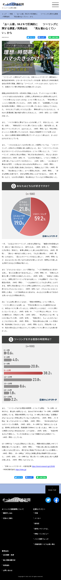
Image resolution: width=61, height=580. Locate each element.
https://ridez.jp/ (20, 469)
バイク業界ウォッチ (42, 539)
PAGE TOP (52, 489)
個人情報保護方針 (9, 560)
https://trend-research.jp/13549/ (43, 466)
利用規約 (6, 565)
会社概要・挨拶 (8, 555)
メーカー (38, 518)
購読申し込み (7, 513)
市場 (11, 14)
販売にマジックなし (42, 529)
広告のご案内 (7, 518)
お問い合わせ (7, 570)
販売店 (37, 523)
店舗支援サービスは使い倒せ (45, 544)
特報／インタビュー (42, 534)
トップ (4, 14)
